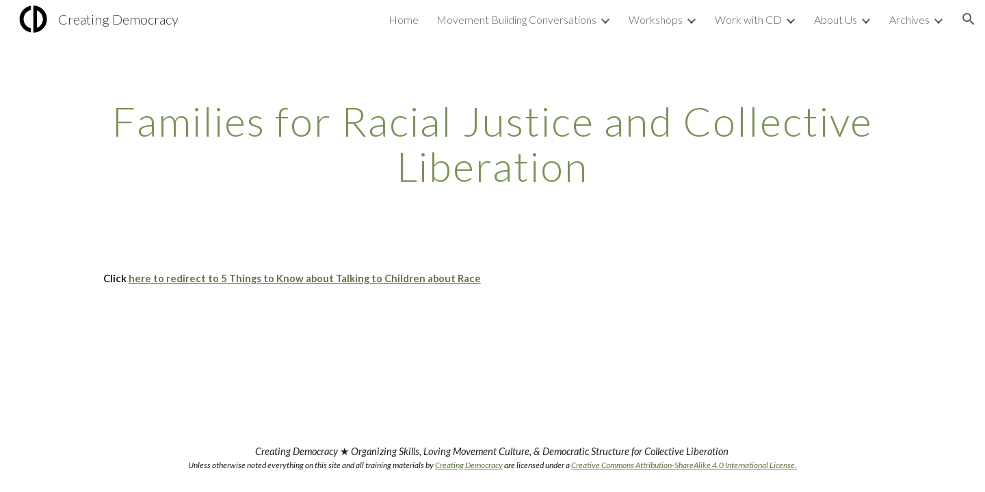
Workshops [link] (656, 19)
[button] (968, 19)
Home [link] (404, 19)
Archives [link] (909, 19)
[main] (492, 143)
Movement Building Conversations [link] (516, 19)
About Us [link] (835, 19)
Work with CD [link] (748, 19)
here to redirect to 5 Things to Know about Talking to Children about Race (305, 278)
